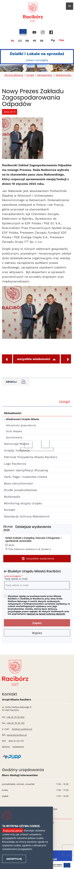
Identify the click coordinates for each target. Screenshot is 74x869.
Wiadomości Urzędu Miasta (22, 419)
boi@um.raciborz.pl (22, 729)
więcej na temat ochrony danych (45, 614)
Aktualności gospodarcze (21, 425)
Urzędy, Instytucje (17, 450)
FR (34, 41)
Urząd (30, 75)
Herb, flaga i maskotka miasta (25, 476)
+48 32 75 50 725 (16, 723)
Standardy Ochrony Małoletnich (27, 516)
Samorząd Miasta (16, 443)
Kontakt (9, 509)
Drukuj (16, 382)
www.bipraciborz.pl (17, 735)
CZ (20, 41)
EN (27, 41)
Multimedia (12, 496)
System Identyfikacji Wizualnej (26, 470)
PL (12, 41)
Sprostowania (14, 437)
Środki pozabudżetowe (20, 490)
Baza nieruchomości (18, 483)
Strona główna (13, 75)
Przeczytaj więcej (12, 830)
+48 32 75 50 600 (15, 717)
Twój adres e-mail (37, 578)
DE (41, 41)
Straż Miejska (14, 431)
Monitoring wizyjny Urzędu (23, 503)
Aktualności (44, 75)
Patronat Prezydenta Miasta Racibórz (30, 457)
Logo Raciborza (15, 463)
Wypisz (37, 633)
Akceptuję (14, 858)
